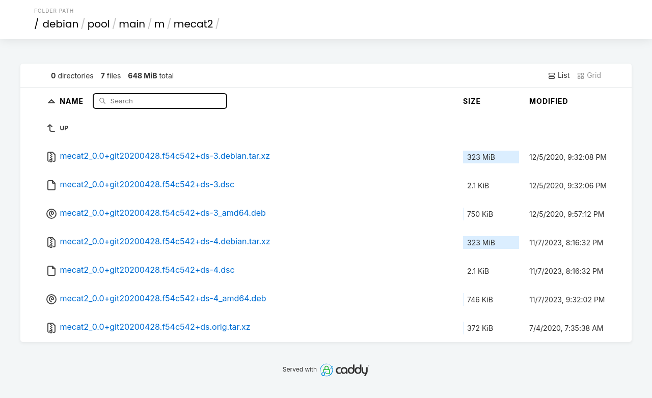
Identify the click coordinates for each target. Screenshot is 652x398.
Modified (548, 101)
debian (61, 24)
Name (73, 100)
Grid (589, 75)
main (132, 24)
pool (99, 24)
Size (472, 101)
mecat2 (193, 24)
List (558, 75)
